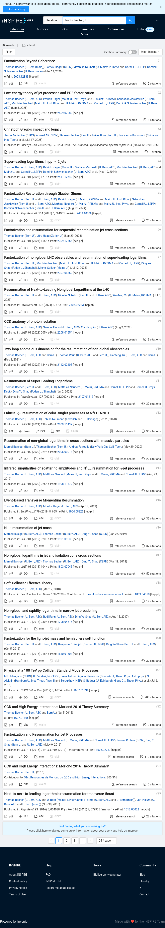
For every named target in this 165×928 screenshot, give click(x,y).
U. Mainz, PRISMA (108, 67)
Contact (144, 894)
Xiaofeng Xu (119, 295)
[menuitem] (157, 20)
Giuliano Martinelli (86, 167)
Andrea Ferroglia (79, 446)
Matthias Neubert (84, 67)
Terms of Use (17, 894)
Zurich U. (56, 235)
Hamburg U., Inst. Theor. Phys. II (35, 680)
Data (140, 29)
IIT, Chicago (90, 419)
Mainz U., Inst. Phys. (74, 99)
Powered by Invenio (14, 921)
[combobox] (94, 20)
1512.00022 (131, 809)
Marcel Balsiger (13, 446)
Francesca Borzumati (132, 135)
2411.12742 (64, 177)
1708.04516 (64, 621)
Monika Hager (51, 506)
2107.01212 (85, 396)
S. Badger (89, 680)
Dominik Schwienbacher (131, 103)
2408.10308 (84, 213)
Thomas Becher (14, 67)
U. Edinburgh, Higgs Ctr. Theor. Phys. (119, 680)
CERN (67, 67)
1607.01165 (21, 717)
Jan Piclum (144, 799)
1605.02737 (103, 749)
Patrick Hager (53, 67)
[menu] (151, 20)
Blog (142, 874)
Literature (17, 29)
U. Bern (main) (34, 67)
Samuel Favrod (52, 327)
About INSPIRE (18, 874)
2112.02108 (64, 364)
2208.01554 (64, 332)
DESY (53, 135)
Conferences (116, 29)
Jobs (64, 29)
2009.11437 (64, 424)
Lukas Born (99, 135)
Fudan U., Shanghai (24, 267)
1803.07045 (64, 566)
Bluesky (144, 881)
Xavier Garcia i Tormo (80, 799)
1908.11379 (64, 483)
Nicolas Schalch (68, 295)
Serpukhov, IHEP (71, 680)
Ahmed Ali (42, 135)
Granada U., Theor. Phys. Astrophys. (123, 676)
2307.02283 (76, 305)
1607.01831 (80, 690)
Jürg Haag (43, 235)
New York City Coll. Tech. (106, 446)
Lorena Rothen (126, 740)
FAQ (48, 874)
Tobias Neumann (53, 419)
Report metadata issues (60, 887)
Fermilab (71, 419)
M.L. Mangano (13, 676)
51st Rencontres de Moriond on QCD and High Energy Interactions (65, 777)
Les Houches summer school (105, 594)
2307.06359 (64, 273)
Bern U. (85, 135)
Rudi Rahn (49, 616)
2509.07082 (64, 113)
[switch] (132, 52)
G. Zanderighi (41, 676)
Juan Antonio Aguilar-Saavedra (80, 676)
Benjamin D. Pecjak (70, 644)
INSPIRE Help (54, 881)
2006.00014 (64, 452)
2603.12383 (21, 76)
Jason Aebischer (14, 135)
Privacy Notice (18, 887)
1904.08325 (76, 511)
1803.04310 (142, 594)
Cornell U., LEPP (135, 67)
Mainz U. (67, 167)
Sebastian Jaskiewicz (130, 99)
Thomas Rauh (66, 355)
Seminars (87, 29)
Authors (42, 29)
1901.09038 (64, 539)
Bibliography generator (107, 874)
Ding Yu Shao (21, 391)
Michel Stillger (47, 267)
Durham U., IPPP (94, 644)
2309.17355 (64, 241)
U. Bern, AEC (33, 99)
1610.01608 (64, 653)
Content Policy (18, 881)
